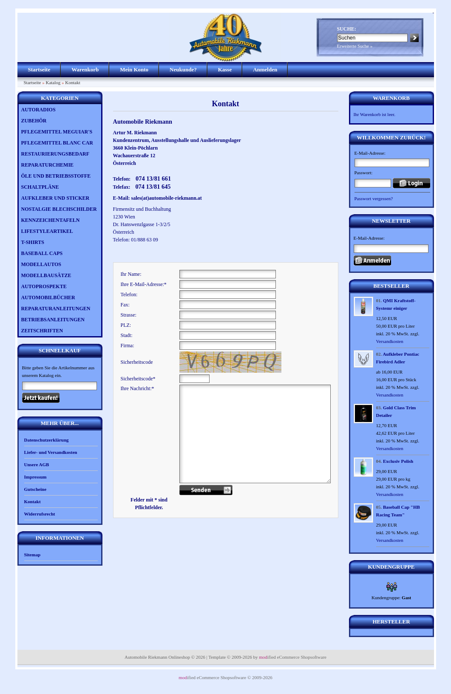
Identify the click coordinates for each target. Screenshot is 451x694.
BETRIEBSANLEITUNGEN (53, 320)
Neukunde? (183, 69)
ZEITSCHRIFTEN (42, 331)
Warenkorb (85, 69)
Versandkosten (389, 341)
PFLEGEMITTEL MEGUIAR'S (57, 132)
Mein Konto (134, 69)
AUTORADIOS (38, 110)
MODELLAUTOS (41, 264)
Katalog (52, 82)
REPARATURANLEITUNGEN (56, 309)
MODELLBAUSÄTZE (46, 275)
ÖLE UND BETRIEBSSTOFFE (56, 176)
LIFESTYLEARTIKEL (47, 231)
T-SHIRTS (33, 242)
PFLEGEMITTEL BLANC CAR (57, 143)
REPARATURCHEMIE (47, 165)
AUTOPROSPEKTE (44, 286)
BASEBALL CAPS (42, 253)
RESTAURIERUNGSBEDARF (55, 154)
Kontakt (72, 82)
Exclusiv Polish (398, 461)
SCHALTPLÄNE (40, 187)
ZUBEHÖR (34, 121)
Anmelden (265, 69)
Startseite (39, 69)
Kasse (225, 69)
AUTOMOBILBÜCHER (48, 297)
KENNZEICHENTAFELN (50, 220)
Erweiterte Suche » (355, 45)
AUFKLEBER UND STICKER (55, 198)
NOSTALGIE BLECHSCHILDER (59, 209)
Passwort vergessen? (374, 198)
